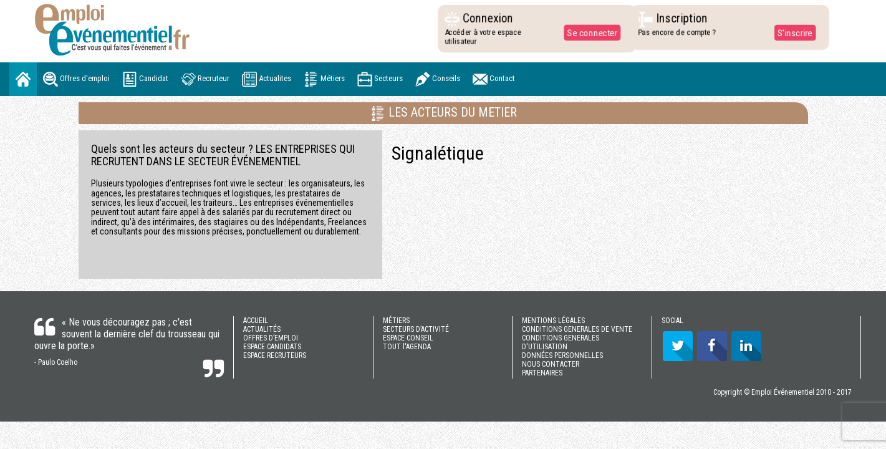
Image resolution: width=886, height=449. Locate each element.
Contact (494, 79)
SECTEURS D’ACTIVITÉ (416, 329)
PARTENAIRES (542, 373)
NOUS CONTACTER (550, 364)
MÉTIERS (396, 320)
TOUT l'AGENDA (407, 346)
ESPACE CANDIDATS (272, 346)
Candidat (145, 79)
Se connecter (588, 32)
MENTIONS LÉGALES (553, 320)
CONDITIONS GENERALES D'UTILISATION (560, 342)
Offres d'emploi (76, 79)
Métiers (324, 79)
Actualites (266, 79)
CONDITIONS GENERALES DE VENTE (577, 329)
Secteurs (380, 79)
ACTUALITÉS (262, 329)
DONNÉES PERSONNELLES (562, 355)
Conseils (437, 79)
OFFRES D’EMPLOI (270, 338)
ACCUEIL (255, 320)
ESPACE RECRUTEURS (274, 355)
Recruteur (205, 79)
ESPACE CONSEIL (408, 338)
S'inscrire (790, 32)
